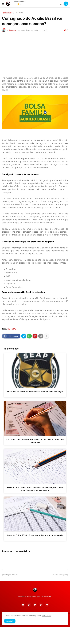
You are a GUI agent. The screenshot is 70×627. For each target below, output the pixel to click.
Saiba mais (46, 615)
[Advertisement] (35, 55)
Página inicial (7, 13)
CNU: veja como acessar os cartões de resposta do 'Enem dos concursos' (35, 440)
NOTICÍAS (19, 13)
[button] (3, 4)
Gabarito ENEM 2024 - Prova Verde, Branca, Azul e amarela (35, 535)
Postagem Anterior (10, 575)
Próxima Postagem (59, 575)
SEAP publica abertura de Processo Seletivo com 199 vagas (35, 391)
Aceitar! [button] (9, 621)
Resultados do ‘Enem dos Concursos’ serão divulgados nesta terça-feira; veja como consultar (35, 488)
